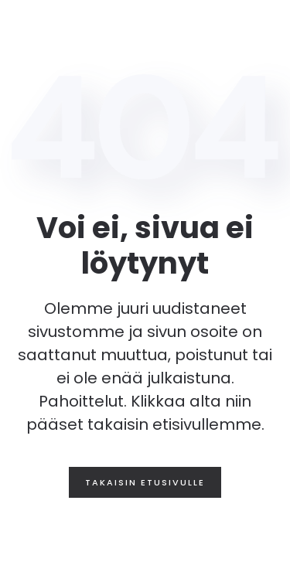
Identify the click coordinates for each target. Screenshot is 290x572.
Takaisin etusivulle (145, 482)
